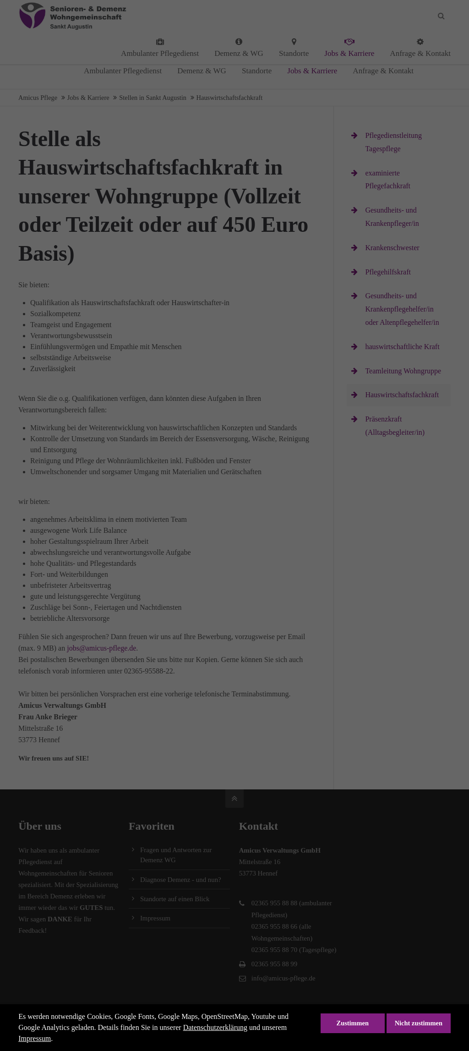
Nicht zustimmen (418, 1023)
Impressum (34, 1038)
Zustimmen (353, 1023)
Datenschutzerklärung (215, 1027)
